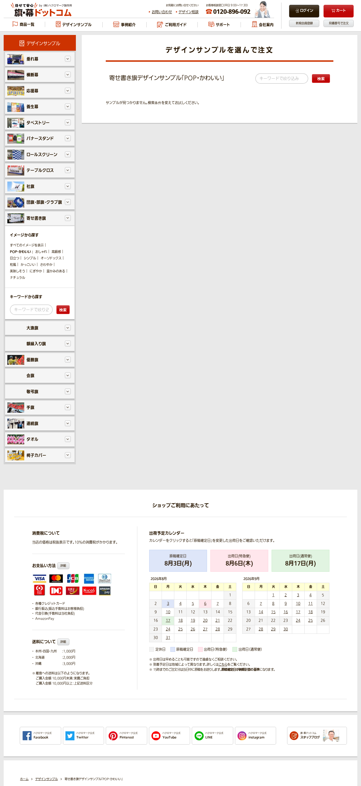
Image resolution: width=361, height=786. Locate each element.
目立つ (14, 258)
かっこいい (28, 264)
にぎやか (36, 271)
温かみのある (56, 271)
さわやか (46, 264)
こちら (223, 664)
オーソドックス (51, 258)
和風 (13, 264)
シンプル (30, 258)
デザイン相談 (189, 12)
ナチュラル (17, 277)
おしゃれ (41, 252)
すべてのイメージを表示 (27, 245)
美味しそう (17, 271)
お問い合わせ (162, 12)
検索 (321, 79)
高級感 (56, 252)
